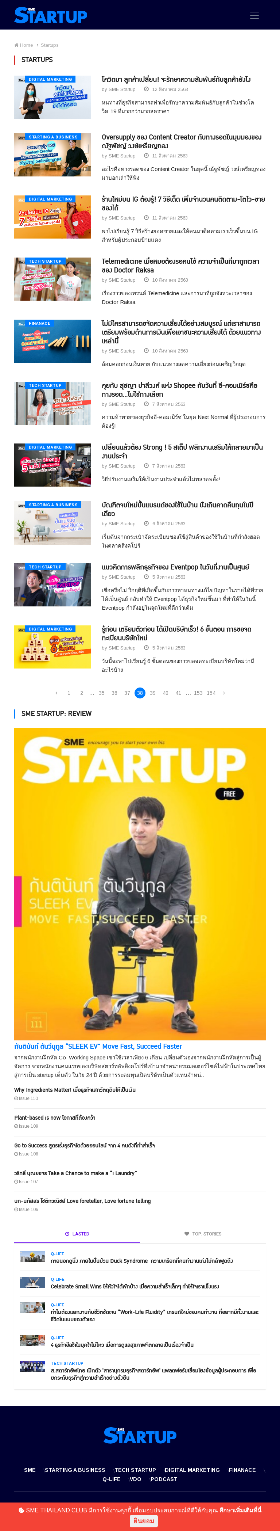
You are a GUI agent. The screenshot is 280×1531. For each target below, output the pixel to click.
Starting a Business (53, 137)
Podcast (164, 1479)
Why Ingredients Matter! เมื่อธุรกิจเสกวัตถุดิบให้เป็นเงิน (75, 1090)
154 (211, 693)
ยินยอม (143, 1521)
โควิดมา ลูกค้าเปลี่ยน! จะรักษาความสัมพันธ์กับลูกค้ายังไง (176, 80)
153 (198, 693)
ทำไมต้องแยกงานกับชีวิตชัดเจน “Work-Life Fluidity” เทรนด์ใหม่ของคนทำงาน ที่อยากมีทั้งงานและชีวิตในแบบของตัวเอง (154, 1316)
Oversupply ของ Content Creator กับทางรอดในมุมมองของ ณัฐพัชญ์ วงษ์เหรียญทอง (181, 142)
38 (140, 693)
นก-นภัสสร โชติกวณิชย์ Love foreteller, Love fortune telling (82, 1201)
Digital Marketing (50, 79)
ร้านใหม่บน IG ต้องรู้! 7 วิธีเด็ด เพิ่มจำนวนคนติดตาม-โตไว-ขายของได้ (183, 204)
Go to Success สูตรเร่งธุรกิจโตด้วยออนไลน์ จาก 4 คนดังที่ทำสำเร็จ (84, 1146)
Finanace (39, 323)
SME (30, 1470)
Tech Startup (45, 261)
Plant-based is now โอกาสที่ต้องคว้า (54, 1118)
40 (165, 693)
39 (153, 693)
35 (102, 693)
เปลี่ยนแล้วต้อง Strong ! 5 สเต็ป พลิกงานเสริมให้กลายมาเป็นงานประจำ (182, 452)
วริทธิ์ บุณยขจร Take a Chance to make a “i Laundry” (75, 1174)
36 (114, 693)
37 (127, 693)
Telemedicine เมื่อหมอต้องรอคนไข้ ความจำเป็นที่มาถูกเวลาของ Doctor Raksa (180, 266)
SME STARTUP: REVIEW (56, 714)
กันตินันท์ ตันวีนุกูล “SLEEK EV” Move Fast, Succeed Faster (98, 1047)
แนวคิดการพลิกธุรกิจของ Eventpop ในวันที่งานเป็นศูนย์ (175, 568)
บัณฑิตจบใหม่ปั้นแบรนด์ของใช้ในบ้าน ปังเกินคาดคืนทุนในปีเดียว (177, 510)
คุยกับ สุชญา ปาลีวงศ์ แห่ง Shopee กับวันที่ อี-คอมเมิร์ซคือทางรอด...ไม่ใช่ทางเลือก (179, 390)
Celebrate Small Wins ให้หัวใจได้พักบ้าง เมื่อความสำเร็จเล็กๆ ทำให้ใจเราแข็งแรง (135, 1287)
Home (23, 45)
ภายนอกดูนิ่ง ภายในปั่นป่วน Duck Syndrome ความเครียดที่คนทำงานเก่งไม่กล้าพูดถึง (142, 1261)
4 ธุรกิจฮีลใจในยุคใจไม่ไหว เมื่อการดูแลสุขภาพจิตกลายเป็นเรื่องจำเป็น (122, 1345)
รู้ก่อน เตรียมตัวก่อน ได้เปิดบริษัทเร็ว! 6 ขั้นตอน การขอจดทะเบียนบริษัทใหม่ (176, 634)
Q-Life (58, 1254)
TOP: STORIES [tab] (203, 1234)
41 (178, 693)
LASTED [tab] (77, 1234)
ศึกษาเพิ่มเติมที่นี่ (240, 1510)
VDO (135, 1479)
